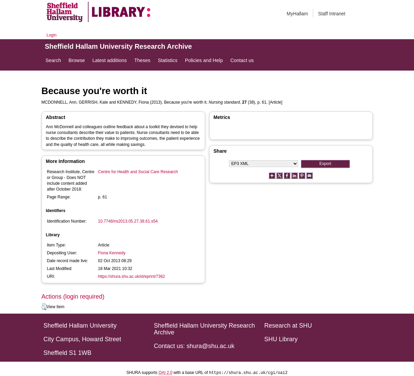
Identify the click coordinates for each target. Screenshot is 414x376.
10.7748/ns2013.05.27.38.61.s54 (128, 221)
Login (52, 35)
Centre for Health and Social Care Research (138, 171)
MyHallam (297, 13)
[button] (44, 306)
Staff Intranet (332, 13)
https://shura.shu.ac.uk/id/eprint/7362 (131, 276)
